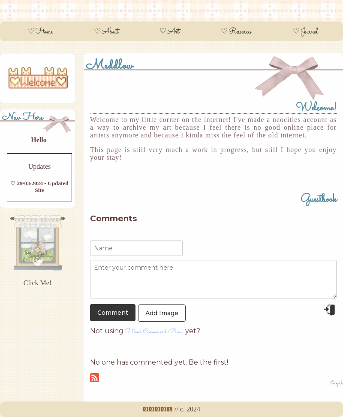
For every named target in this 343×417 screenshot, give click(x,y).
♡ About (106, 32)
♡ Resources (236, 32)
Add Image (161, 313)
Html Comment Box (153, 332)
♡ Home (40, 32)
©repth (337, 383)
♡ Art (169, 32)
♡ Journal (305, 32)
